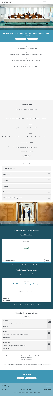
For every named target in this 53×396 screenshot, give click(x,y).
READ (30, 115)
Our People (32, 39)
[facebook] (2, 386)
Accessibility (47, 389)
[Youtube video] (26, 84)
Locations (48, 386)
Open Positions (31, 378)
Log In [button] (49, 2)
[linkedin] (8, 386)
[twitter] (5, 386)
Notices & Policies (26, 389)
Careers (20, 378)
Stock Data (5, 389)
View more (26, 316)
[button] (44, 2)
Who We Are (20, 39)
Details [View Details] (47, 260)
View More (26, 155)
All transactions (26, 234)
